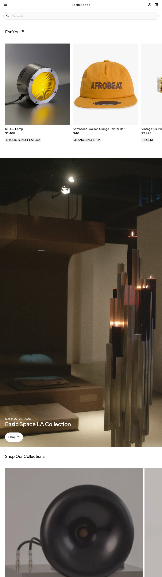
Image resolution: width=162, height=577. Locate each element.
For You (15, 31)
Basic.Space (81, 5)
